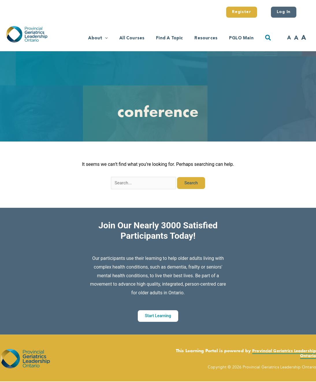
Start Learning (158, 316)
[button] (268, 38)
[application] (88, 37)
